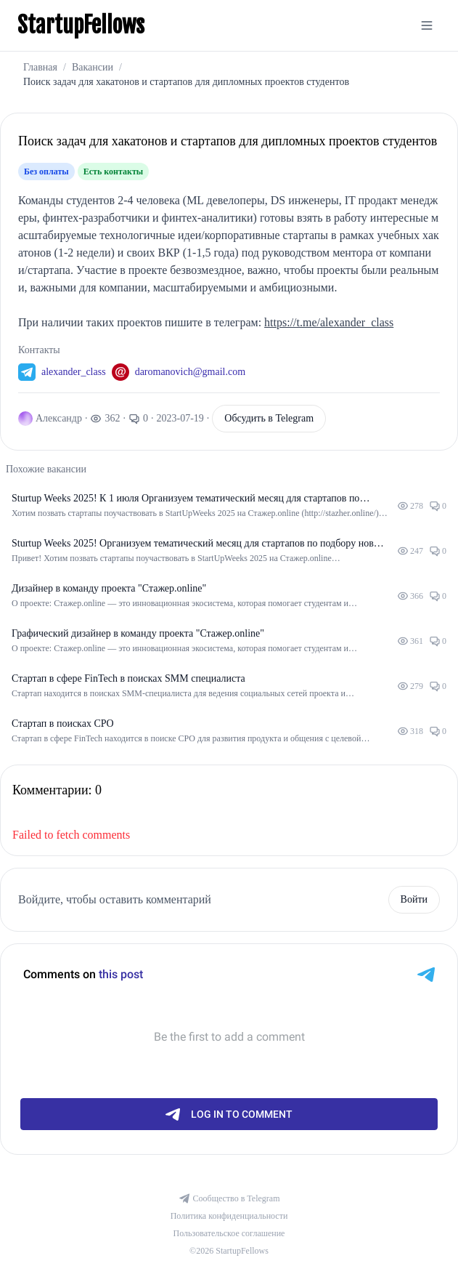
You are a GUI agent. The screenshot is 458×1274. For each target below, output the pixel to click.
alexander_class (73, 371)
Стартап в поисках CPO (63, 723)
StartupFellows (80, 25)
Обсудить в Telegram (269, 418)
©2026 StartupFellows (229, 1251)
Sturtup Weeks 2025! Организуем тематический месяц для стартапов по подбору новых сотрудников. (198, 544)
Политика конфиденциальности (229, 1216)
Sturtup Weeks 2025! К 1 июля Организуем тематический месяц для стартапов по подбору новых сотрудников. (185, 499)
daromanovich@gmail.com (190, 371)
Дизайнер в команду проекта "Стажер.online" (109, 588)
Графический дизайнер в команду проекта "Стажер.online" (138, 633)
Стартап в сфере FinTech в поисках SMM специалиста (128, 678)
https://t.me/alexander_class (328, 322)
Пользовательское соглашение (229, 1233)
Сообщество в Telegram (229, 1198)
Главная (40, 67)
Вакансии (92, 67)
